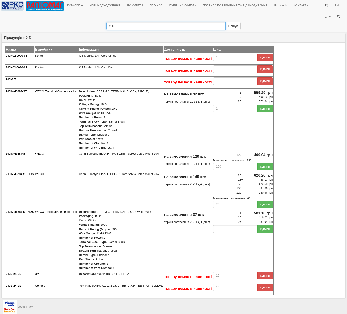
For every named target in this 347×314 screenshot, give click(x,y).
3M (37, 274)
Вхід (338, 5)
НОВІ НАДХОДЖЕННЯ (105, 5)
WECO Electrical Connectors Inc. (56, 91)
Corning (40, 285)
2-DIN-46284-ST (16, 91)
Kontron (40, 55)
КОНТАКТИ (300, 5)
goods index (25, 306)
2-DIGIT (11, 79)
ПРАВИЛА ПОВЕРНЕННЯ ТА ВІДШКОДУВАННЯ (235, 5)
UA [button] (327, 16)
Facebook (280, 5)
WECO (39, 153)
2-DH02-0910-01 (16, 67)
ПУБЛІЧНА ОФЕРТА (182, 5)
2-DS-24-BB (14, 274)
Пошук (233, 26)
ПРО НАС (156, 5)
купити (265, 57)
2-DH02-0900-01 (16, 55)
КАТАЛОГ (75, 5)
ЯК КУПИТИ (135, 5)
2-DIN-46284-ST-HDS (20, 174)
